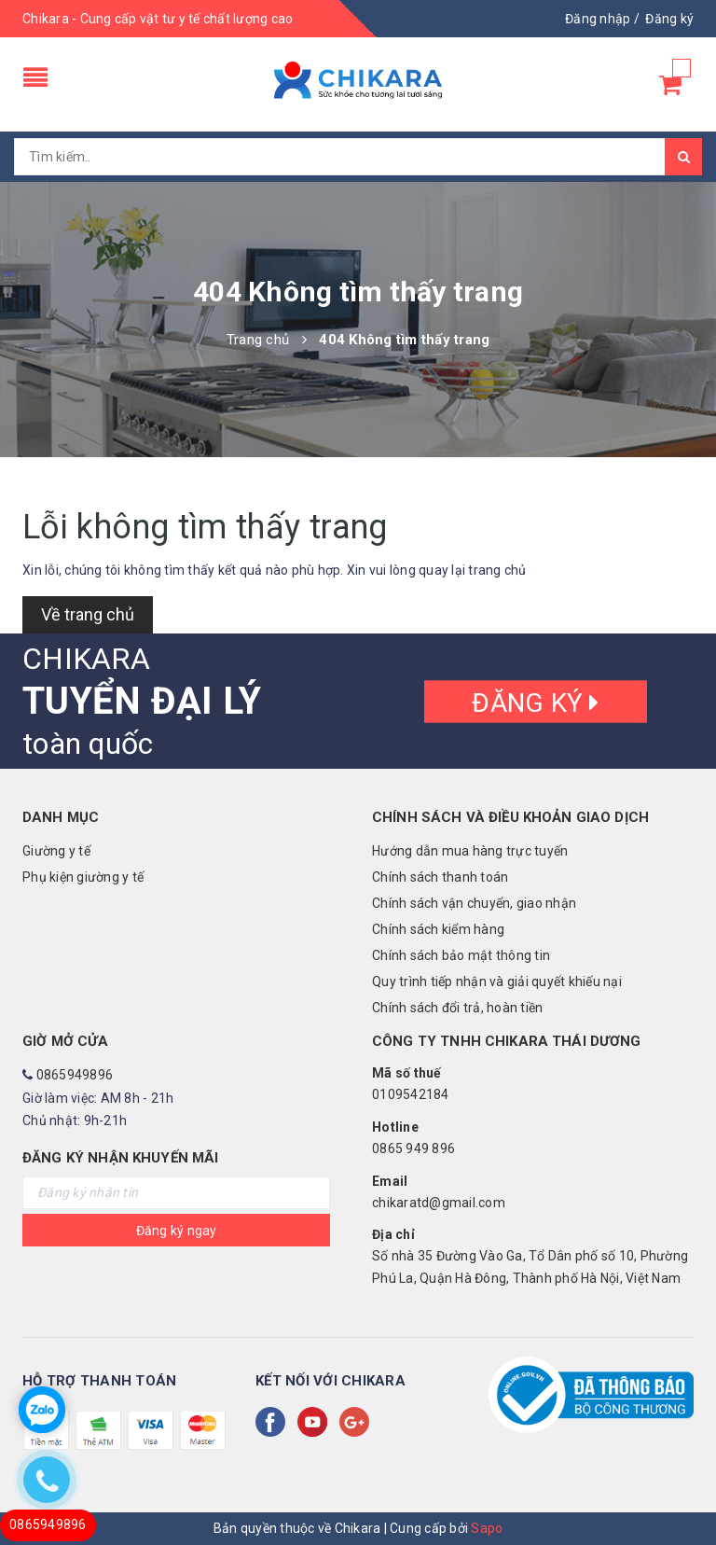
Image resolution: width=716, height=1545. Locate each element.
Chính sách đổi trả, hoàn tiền (457, 1007)
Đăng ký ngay (176, 1230)
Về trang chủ (87, 614)
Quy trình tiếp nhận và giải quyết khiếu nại (497, 981)
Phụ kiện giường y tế (83, 877)
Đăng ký (535, 702)
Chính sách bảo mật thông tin (461, 955)
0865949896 (75, 1074)
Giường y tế (56, 850)
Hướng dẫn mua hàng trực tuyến (470, 850)
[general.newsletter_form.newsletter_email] (176, 1192)
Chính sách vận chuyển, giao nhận (474, 903)
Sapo (487, 1528)
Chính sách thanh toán (440, 877)
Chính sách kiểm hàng (438, 929)
